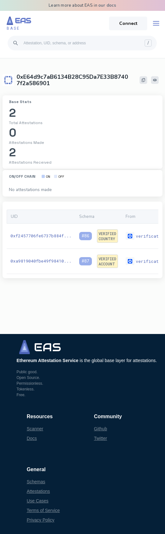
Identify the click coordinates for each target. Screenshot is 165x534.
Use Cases (37, 500)
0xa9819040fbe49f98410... (41, 261)
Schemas (36, 481)
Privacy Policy (40, 520)
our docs (107, 5)
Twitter (100, 438)
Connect (128, 23)
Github (100, 428)
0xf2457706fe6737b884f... (41, 236)
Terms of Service (43, 510)
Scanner (35, 428)
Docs (32, 438)
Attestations (38, 491)
